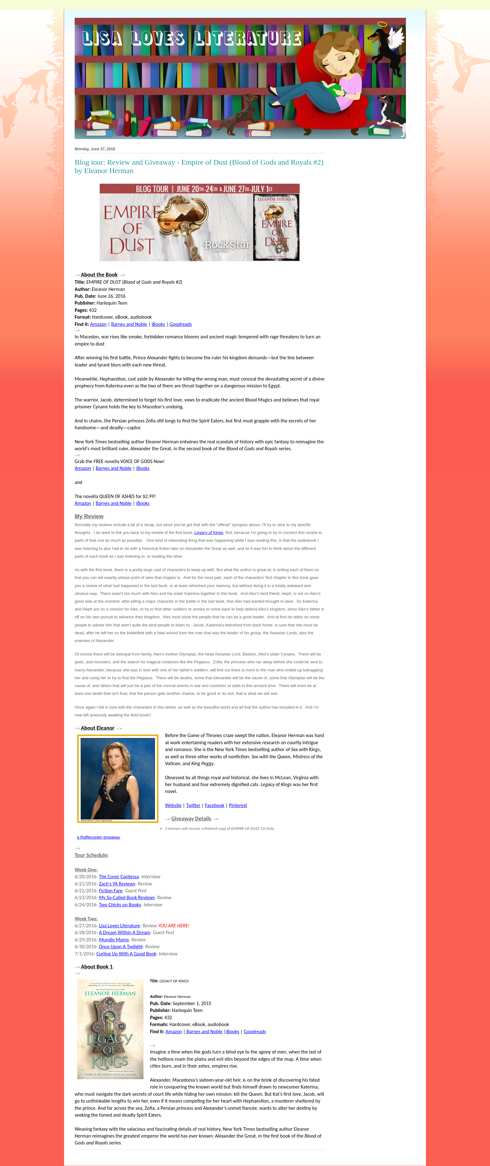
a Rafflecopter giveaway (98, 837)
